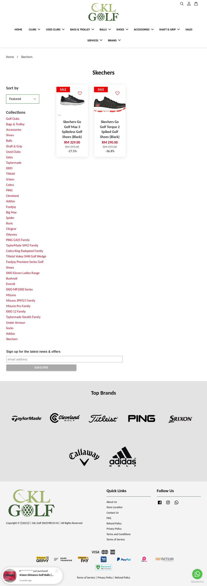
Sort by (12, 88)
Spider (10, 218)
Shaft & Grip (14, 146)
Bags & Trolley (15, 124)
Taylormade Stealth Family (23, 317)
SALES (189, 29)
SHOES (122, 29)
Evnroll (10, 284)
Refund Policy (114, 523)
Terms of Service (116, 539)
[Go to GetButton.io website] (197, 582)
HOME (18, 29)
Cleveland (12, 196)
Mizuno (11, 295)
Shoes (10, 135)
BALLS (105, 29)
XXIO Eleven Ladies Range (23, 273)
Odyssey (11, 234)
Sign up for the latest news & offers (33, 351)
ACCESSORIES (143, 29)
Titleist (10, 174)
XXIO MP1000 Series (19, 289)
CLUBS (34, 29)
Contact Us (113, 512)
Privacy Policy (114, 528)
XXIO (9, 168)
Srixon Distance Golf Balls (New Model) (37, 575)
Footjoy (11, 207)
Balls (9, 140)
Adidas (10, 201)
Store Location (115, 507)
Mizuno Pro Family (18, 306)
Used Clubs (13, 152)
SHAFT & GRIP (169, 29)
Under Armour (15, 323)
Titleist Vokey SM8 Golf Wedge (26, 256)
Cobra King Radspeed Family (24, 251)
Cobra (10, 185)
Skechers (12, 339)
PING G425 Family (18, 240)
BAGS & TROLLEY (82, 29)
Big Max (11, 212)
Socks (9, 328)
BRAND (114, 40)
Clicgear (11, 229)
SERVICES (94, 40)
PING (9, 190)
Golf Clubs (12, 119)
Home (10, 57)
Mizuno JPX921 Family (20, 300)
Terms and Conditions (119, 534)
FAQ (109, 518)
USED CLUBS (55, 29)
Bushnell (11, 278)
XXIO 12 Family (16, 311)
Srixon (10, 179)
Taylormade (13, 163)
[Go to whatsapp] (197, 574)
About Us (112, 502)
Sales (9, 157)
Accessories (13, 130)
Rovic (9, 223)
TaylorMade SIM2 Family (22, 245)
